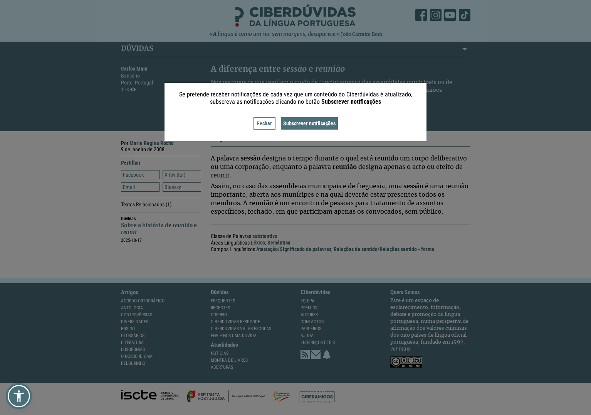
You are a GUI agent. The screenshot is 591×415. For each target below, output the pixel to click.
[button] (19, 396)
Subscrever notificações (309, 123)
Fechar (264, 123)
